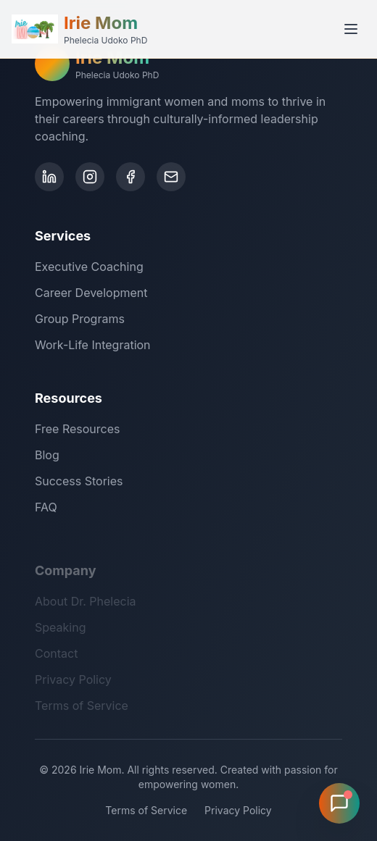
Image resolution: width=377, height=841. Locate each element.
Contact (56, 657)
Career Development (91, 292)
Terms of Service (81, 709)
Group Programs (80, 318)
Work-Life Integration (93, 345)
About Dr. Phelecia (85, 605)
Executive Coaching (89, 266)
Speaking (60, 631)
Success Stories (79, 482)
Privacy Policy (73, 683)
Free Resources (77, 430)
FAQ (46, 508)
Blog (47, 456)
